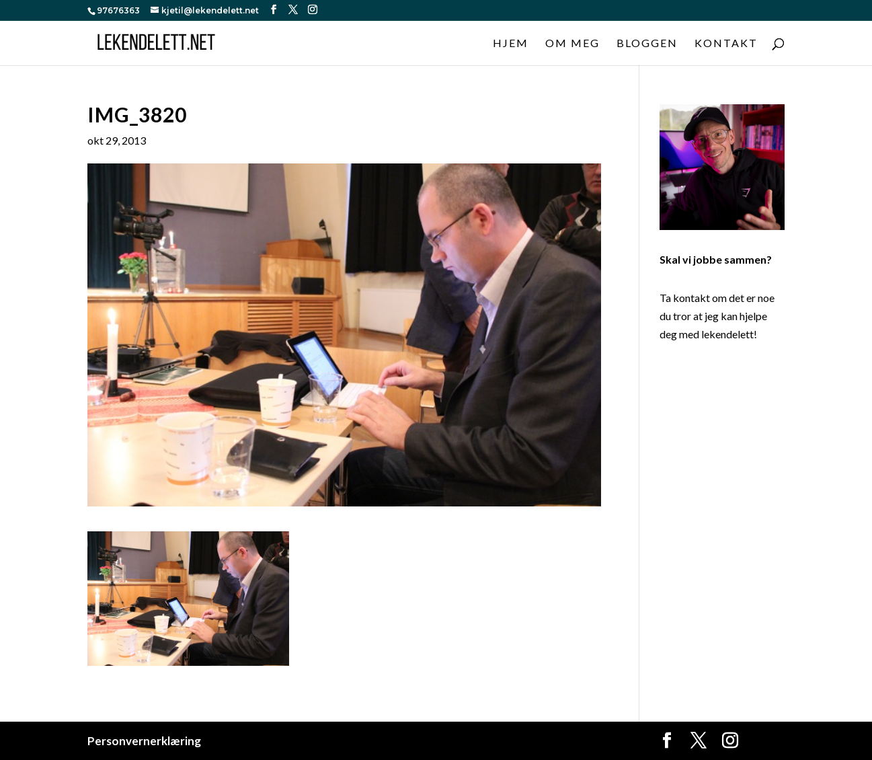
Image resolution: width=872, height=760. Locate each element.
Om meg (572, 43)
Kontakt (726, 43)
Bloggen (647, 43)
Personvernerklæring (144, 741)
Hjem (510, 43)
